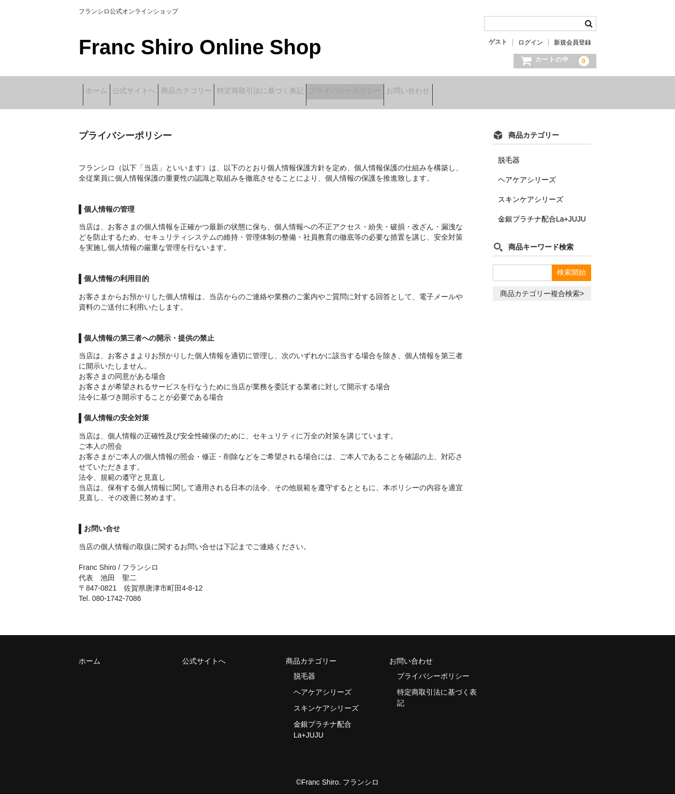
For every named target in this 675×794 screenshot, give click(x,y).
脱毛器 (509, 153)
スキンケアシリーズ (530, 192)
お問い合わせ (493, 91)
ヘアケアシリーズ (527, 173)
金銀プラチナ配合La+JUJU (542, 212)
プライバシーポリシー (413, 91)
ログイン (530, 42)
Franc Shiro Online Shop (200, 47)
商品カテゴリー (222, 91)
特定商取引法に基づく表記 (312, 91)
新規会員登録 (572, 42)
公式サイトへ (154, 91)
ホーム (100, 91)
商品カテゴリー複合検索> (542, 287)
